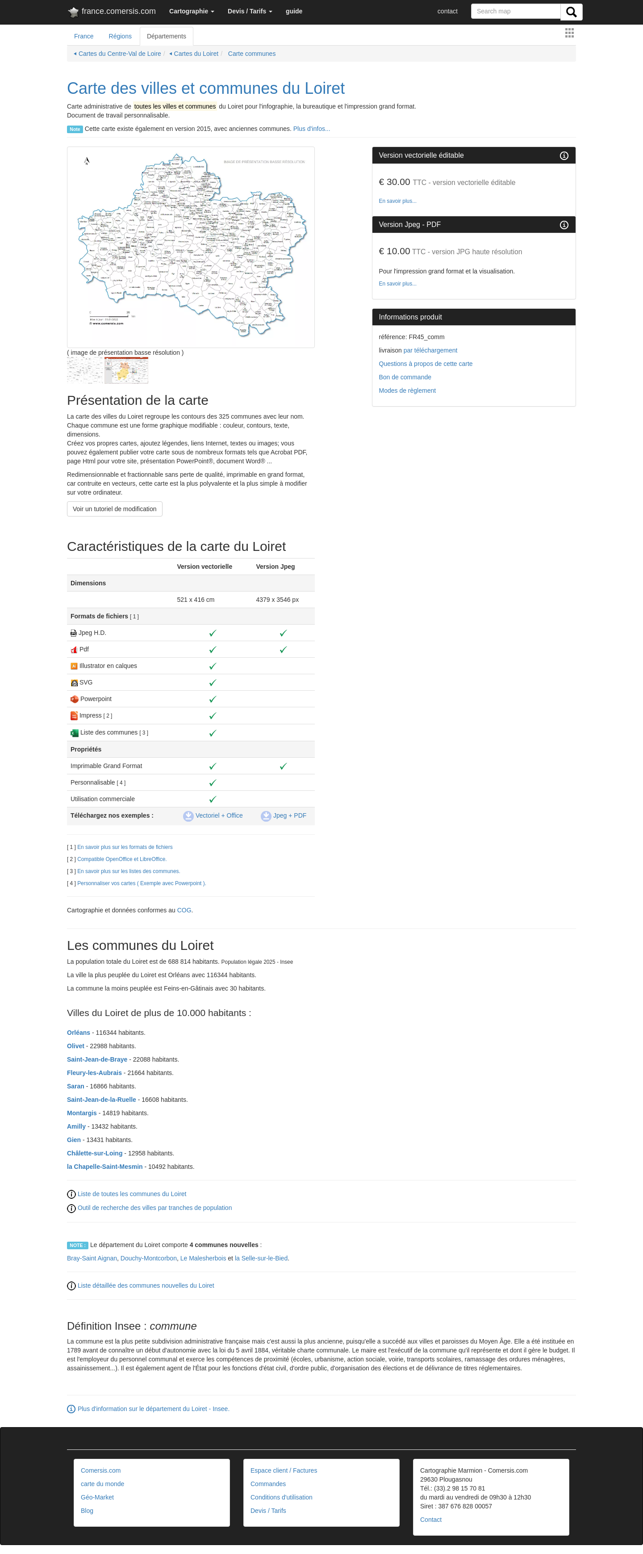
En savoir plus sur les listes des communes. (128, 871)
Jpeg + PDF (283, 815)
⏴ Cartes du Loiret (194, 53)
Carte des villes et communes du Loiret (206, 88)
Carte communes (251, 53)
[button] (192, 11)
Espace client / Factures (284, 1470)
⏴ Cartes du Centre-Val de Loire (117, 53)
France (84, 36)
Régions (120, 36)
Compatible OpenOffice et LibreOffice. (122, 859)
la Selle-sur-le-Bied (261, 1258)
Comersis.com (101, 1470)
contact (448, 11)
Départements (166, 36)
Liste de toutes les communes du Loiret (132, 1193)
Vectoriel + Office (213, 815)
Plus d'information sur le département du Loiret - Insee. (154, 1408)
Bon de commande (405, 377)
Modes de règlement (407, 390)
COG (184, 910)
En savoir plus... (398, 201)
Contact (431, 1519)
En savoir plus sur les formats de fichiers (124, 847)
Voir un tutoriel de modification (115, 508)
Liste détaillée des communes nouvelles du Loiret (146, 1285)
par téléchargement (430, 350)
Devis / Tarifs (268, 1510)
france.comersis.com (111, 13)
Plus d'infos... (311, 128)
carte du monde (102, 1483)
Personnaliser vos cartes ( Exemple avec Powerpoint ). (141, 883)
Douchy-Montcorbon (149, 1258)
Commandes (268, 1483)
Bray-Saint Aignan (92, 1258)
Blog (87, 1510)
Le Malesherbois (203, 1258)
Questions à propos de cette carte (426, 363)
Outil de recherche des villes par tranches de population (155, 1207)
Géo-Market (97, 1497)
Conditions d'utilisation (282, 1497)
